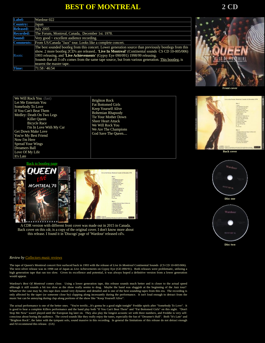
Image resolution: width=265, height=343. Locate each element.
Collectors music (38, 257)
